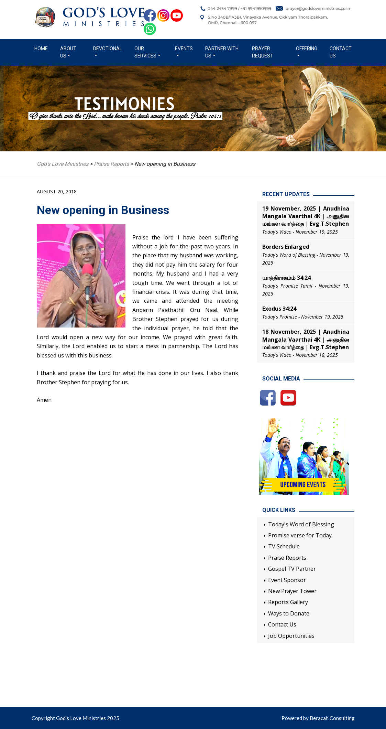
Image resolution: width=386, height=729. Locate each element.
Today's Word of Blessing (301, 524)
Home (42, 48)
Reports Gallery (288, 602)
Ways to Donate (288, 613)
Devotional (107, 48)
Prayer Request (262, 52)
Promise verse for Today (300, 535)
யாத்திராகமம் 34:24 (286, 277)
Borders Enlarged (285, 246)
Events (184, 48)
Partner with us (222, 52)
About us (68, 52)
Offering (306, 48)
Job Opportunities (291, 636)
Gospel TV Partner (292, 568)
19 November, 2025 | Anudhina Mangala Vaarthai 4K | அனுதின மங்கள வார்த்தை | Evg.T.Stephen (305, 216)
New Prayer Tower (292, 591)
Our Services (145, 52)
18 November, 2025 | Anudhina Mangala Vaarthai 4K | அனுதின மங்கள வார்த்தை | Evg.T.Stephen (305, 339)
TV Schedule (284, 546)
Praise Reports (287, 557)
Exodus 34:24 (279, 308)
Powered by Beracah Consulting (318, 718)
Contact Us (341, 52)
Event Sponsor (287, 580)
